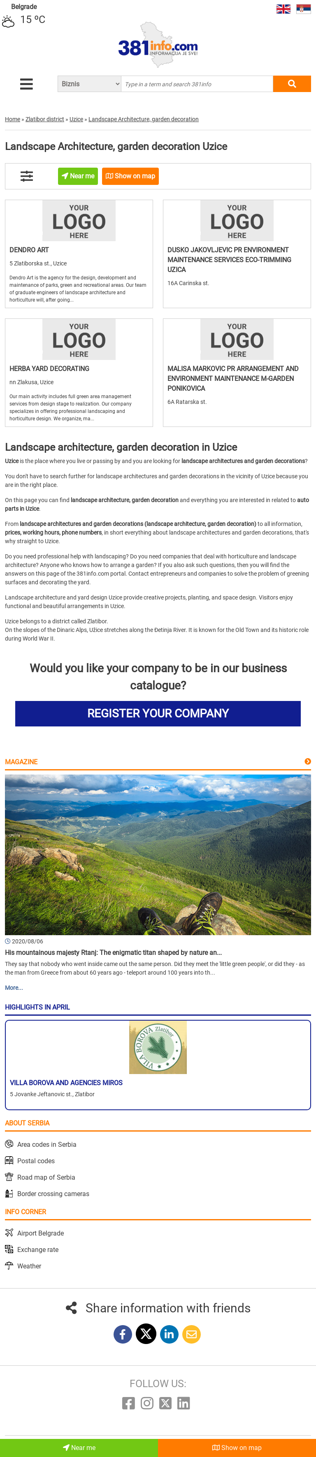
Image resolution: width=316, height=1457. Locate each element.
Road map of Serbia (46, 1177)
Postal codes (36, 1161)
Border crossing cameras (53, 1194)
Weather (29, 1266)
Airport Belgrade (40, 1233)
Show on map (237, 1448)
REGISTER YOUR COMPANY (158, 713)
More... (14, 987)
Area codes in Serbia (47, 1144)
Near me (79, 1448)
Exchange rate (37, 1250)
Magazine (21, 762)
